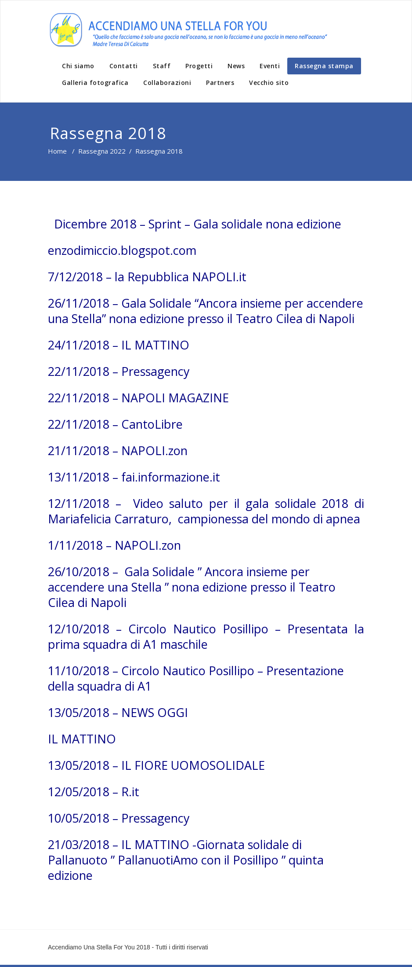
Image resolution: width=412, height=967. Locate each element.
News (236, 66)
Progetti (199, 66)
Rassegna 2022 (102, 151)
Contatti (123, 66)
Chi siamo (78, 66)
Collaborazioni (167, 82)
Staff (162, 66)
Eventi (270, 66)
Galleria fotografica (95, 82)
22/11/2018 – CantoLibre (115, 424)
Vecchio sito (269, 82)
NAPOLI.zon (148, 545)
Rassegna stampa (324, 66)
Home (57, 151)
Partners (220, 82)
